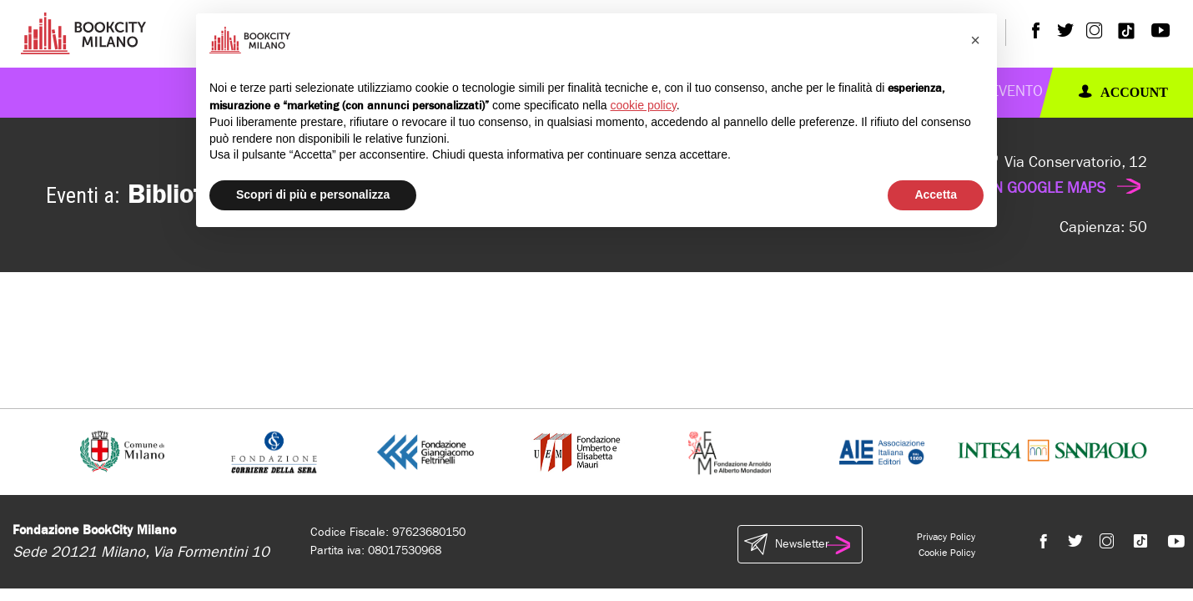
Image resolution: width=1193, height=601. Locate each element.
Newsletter (800, 544)
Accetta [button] (935, 194)
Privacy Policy (946, 537)
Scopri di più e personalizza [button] (313, 194)
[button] (975, 40)
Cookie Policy (947, 552)
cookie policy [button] (644, 105)
